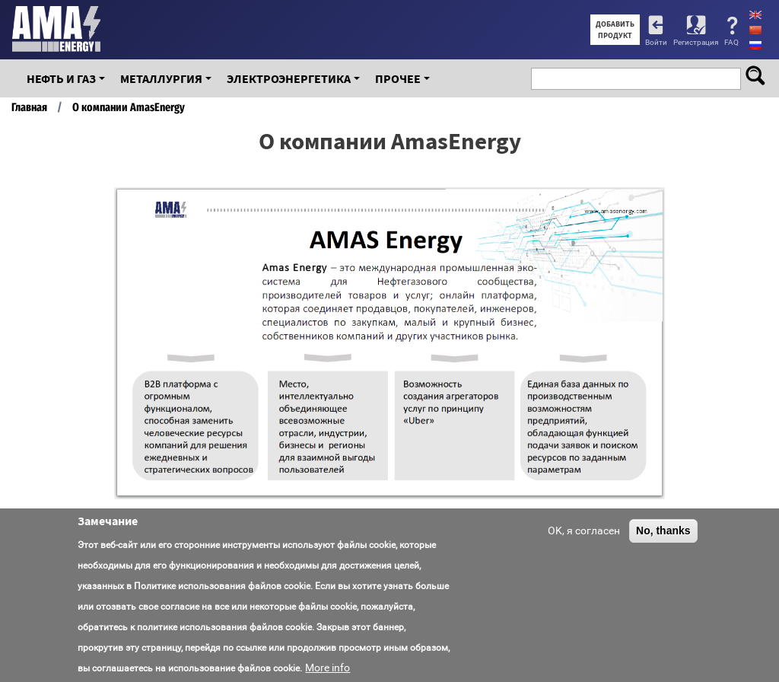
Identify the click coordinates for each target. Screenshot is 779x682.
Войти (656, 42)
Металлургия (161, 78)
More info (327, 667)
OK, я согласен (584, 530)
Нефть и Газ (61, 78)
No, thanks (663, 530)
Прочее (398, 78)
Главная (29, 107)
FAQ (731, 42)
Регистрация (695, 42)
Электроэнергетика (289, 78)
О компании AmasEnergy (128, 107)
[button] (651, 343)
